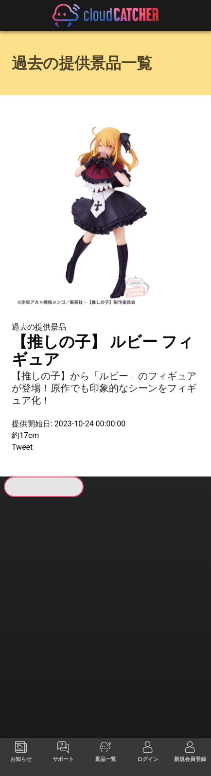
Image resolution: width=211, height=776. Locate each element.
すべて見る (29, 595)
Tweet (22, 447)
